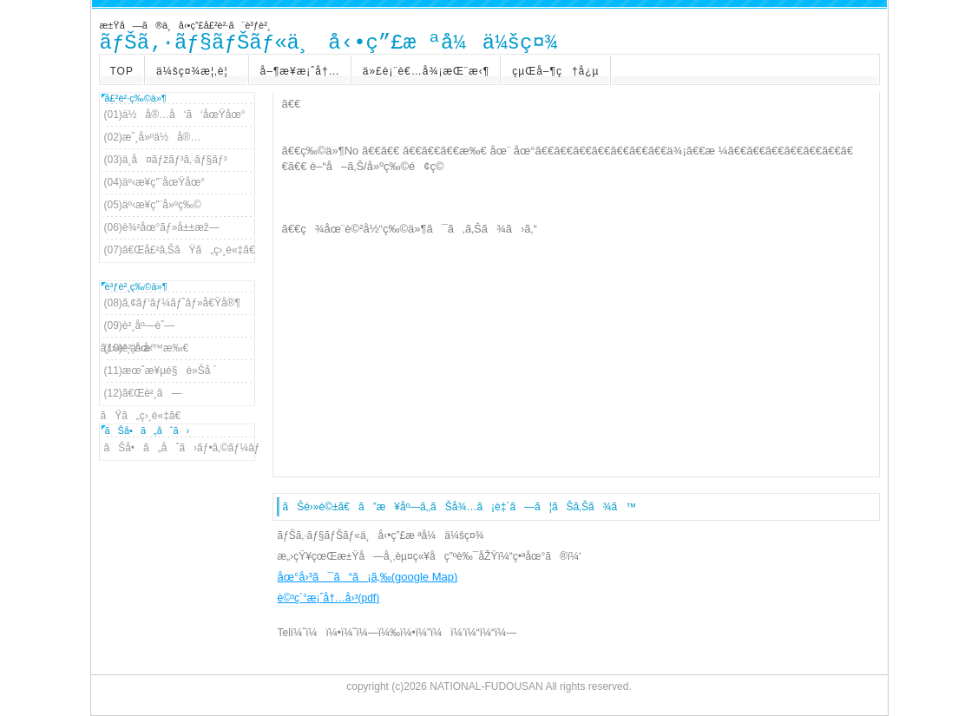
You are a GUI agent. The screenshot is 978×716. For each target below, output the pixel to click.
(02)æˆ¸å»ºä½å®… (152, 137)
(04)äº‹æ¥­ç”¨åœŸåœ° (155, 182)
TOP (122, 71)
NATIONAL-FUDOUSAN (486, 686)
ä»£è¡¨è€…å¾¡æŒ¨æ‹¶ (426, 71)
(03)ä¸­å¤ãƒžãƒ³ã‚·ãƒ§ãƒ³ (165, 160)
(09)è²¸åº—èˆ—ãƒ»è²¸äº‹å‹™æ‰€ (145, 328)
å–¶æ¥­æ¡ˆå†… (300, 71)
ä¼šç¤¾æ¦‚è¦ (197, 71)
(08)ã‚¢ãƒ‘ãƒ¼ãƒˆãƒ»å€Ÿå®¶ (172, 303)
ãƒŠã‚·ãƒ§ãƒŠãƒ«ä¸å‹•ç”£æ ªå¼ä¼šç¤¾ (329, 43)
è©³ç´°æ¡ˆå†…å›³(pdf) (329, 598)
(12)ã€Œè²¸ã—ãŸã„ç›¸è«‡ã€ (145, 395)
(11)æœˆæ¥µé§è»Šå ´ (160, 371)
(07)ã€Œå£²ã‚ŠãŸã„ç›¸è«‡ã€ (178, 250)
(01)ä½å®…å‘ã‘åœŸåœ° (175, 114)
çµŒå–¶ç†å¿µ (555, 71)
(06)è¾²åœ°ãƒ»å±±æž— (162, 227)
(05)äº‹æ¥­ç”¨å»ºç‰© (152, 205)
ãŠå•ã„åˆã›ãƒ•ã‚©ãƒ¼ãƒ (178, 448)
